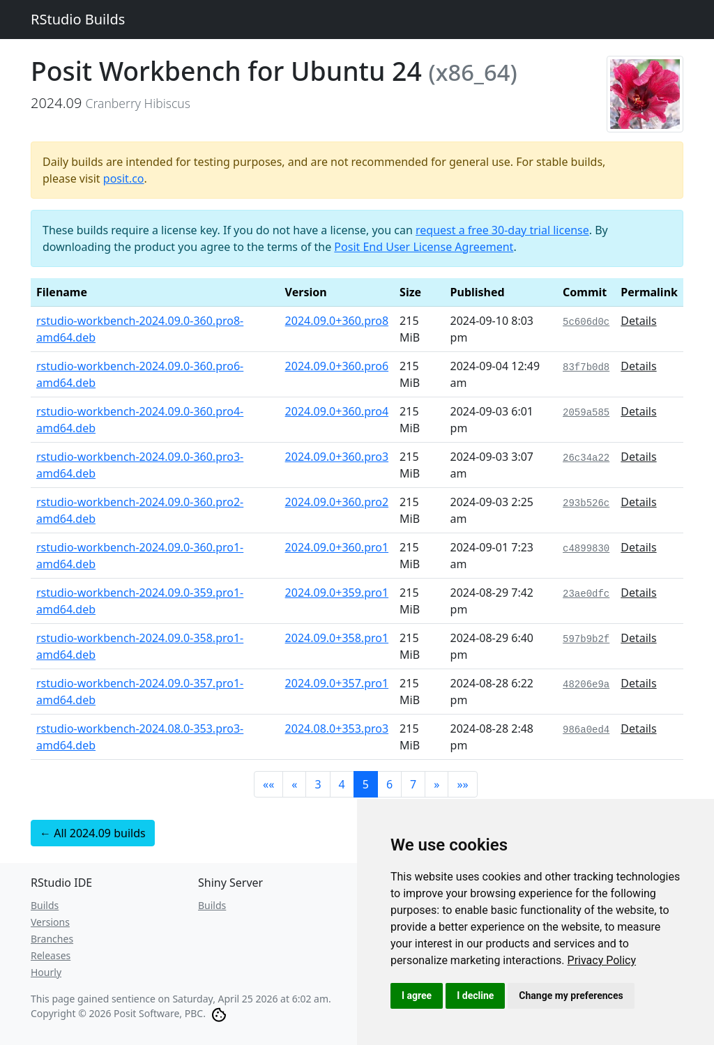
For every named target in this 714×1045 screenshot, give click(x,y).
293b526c (586, 503)
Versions (50, 922)
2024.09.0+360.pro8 (337, 320)
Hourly (46, 972)
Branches (52, 938)
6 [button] (389, 784)
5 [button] (366, 784)
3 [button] (317, 784)
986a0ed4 (586, 729)
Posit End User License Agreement (423, 246)
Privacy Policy (602, 960)
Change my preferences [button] (571, 995)
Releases (50, 955)
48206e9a (586, 684)
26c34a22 (586, 458)
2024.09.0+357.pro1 (337, 683)
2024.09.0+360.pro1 (337, 547)
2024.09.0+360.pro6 (337, 366)
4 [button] (342, 784)
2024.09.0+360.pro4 (337, 411)
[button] (268, 784)
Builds (45, 905)
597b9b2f (586, 639)
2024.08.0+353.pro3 (337, 728)
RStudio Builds (78, 19)
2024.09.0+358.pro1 (337, 638)
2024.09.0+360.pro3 (337, 456)
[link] (602, 960)
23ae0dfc (586, 594)
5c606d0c (586, 322)
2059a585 (586, 412)
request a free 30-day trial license (502, 230)
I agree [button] (417, 995)
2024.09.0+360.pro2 (337, 502)
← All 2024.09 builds (93, 833)
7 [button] (413, 784)
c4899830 (586, 548)
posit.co (123, 178)
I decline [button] (475, 995)
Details (638, 320)
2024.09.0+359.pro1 (337, 592)
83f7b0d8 (586, 367)
